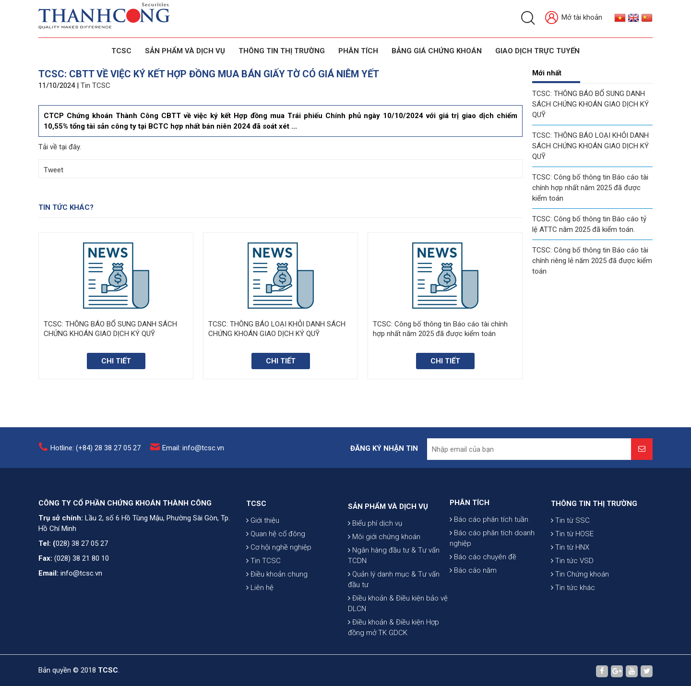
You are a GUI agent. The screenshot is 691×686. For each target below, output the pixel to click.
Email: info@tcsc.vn (193, 455)
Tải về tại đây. (59, 147)
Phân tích (358, 51)
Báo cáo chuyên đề (483, 593)
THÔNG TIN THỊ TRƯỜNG (281, 51)
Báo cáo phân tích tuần (489, 555)
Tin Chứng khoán (580, 618)
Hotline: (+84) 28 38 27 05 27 (95, 455)
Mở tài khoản (573, 18)
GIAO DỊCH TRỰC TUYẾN (537, 51)
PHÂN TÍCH (469, 538)
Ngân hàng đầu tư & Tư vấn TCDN (394, 618)
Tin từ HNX (570, 591)
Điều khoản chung (277, 618)
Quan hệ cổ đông (275, 577)
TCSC (121, 51)
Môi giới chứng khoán (384, 599)
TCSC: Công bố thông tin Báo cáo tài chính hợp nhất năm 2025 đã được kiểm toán (590, 188)
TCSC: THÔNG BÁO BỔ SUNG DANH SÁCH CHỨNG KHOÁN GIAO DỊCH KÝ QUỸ (590, 104)
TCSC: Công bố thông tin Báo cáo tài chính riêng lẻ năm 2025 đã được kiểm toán (592, 261)
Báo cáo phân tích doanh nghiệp (492, 574)
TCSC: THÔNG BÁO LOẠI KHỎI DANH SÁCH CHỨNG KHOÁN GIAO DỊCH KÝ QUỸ (590, 146)
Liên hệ (260, 631)
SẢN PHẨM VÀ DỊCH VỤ (185, 51)
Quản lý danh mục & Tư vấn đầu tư (394, 642)
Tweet (53, 170)
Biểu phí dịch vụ (375, 586)
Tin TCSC (95, 85)
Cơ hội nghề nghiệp (278, 591)
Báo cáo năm (473, 606)
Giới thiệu (262, 564)
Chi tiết (116, 361)
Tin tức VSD (572, 604)
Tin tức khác (573, 631)
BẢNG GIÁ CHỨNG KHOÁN (437, 51)
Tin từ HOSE (572, 577)
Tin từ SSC (570, 564)
